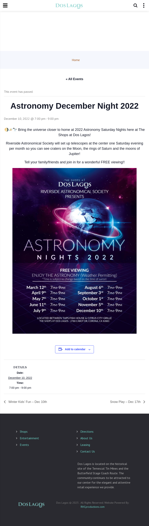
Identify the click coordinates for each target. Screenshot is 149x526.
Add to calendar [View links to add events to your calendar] (75, 349)
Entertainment (29, 438)
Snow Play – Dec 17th (125, 401)
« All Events (74, 79)
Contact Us (87, 451)
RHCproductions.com (93, 506)
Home (76, 60)
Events (24, 445)
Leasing (85, 445)
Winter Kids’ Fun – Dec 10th (27, 401)
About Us (86, 438)
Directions (87, 431)
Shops (24, 431)
